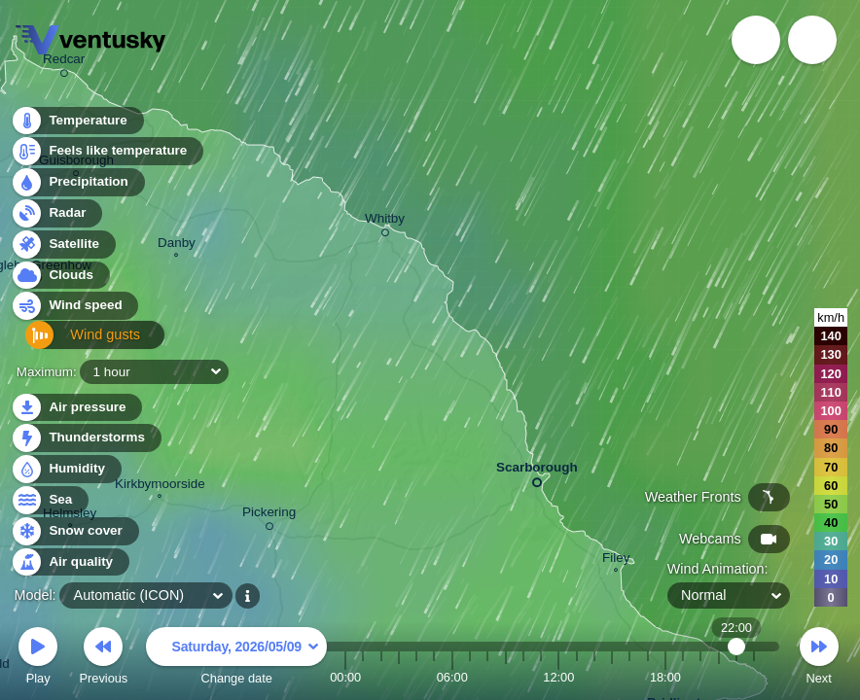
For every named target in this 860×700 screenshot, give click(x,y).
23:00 (754, 677)
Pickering (269, 515)
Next (819, 658)
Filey (615, 560)
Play (37, 658)
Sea (49, 500)
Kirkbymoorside (160, 486)
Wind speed (74, 312)
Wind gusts (73, 343)
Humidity (65, 469)
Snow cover (74, 531)
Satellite (62, 249)
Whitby (385, 221)
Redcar (64, 62)
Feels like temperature (106, 157)
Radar (56, 218)
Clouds (59, 280)
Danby (177, 245)
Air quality (69, 562)
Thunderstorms (85, 438)
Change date (236, 658)
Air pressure (76, 408)
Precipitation (77, 188)
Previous (103, 658)
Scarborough (537, 471)
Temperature (76, 126)
